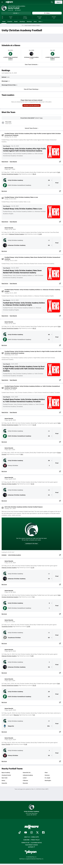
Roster (16, 21)
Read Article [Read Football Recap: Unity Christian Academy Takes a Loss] (5, 221)
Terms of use (25, 842)
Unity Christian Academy (13, 180)
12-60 (40, 234)
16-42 (32, 484)
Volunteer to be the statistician (32, 105)
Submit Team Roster (31, 128)
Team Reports (6, 146)
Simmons (47, 775)
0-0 (34, 715)
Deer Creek (4, 778)
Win (48, 726)
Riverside (25, 783)
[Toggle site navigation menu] (2, 2)
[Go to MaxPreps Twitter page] (37, 832)
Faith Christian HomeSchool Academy (17, 185)
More (40, 21)
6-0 (33, 597)
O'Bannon (25, 780)
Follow (47, 13)
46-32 (34, 328)
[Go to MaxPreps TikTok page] (19, 832)
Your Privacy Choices (31, 845)
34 (49, 579)
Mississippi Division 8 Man (9, 85)
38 (49, 460)
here (41, 118)
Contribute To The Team (31, 543)
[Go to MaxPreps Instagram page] (31, 832)
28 (49, 180)
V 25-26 (16, 13)
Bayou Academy (6, 772)
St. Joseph (47, 778)
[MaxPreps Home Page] (22, 25)
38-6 (21, 454)
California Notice (36, 842)
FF (49, 721)
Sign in (58, 2)
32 (49, 339)
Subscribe (26, 840)
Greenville (4, 783)
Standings (22, 21)
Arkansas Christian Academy (16, 234)
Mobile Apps (35, 837)
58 (49, 667)
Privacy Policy (35, 840)
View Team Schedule (31, 64)
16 (49, 490)
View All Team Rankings (31, 89)
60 (49, 245)
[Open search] (52, 2)
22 (49, 431)
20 (49, 691)
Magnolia (16, 715)
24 (49, 185)
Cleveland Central (6, 775)
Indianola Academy (28, 775)
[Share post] (60, 161)
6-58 (32, 656)
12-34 (32, 567)
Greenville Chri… (27, 772)
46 (49, 334)
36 (49, 755)
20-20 (34, 685)
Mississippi (5, 81)
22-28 (34, 425)
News (35, 21)
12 (49, 240)
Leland (24, 778)
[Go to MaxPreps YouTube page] (25, 832)
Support (31, 847)
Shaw (46, 772)
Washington (48, 780)
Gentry (3, 780)
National (4, 77)
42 (49, 495)
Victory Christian (10, 466)
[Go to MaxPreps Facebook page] (43, 832)
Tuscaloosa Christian (7, 626)
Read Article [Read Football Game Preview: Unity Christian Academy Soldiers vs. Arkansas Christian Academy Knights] (5, 316)
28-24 (34, 174)
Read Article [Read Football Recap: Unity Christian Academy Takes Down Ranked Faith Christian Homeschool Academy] (5, 283)
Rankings (29, 21)
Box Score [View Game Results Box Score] (4, 191)
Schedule (9, 21)
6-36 (25, 744)
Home (3, 21)
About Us (27, 837)
